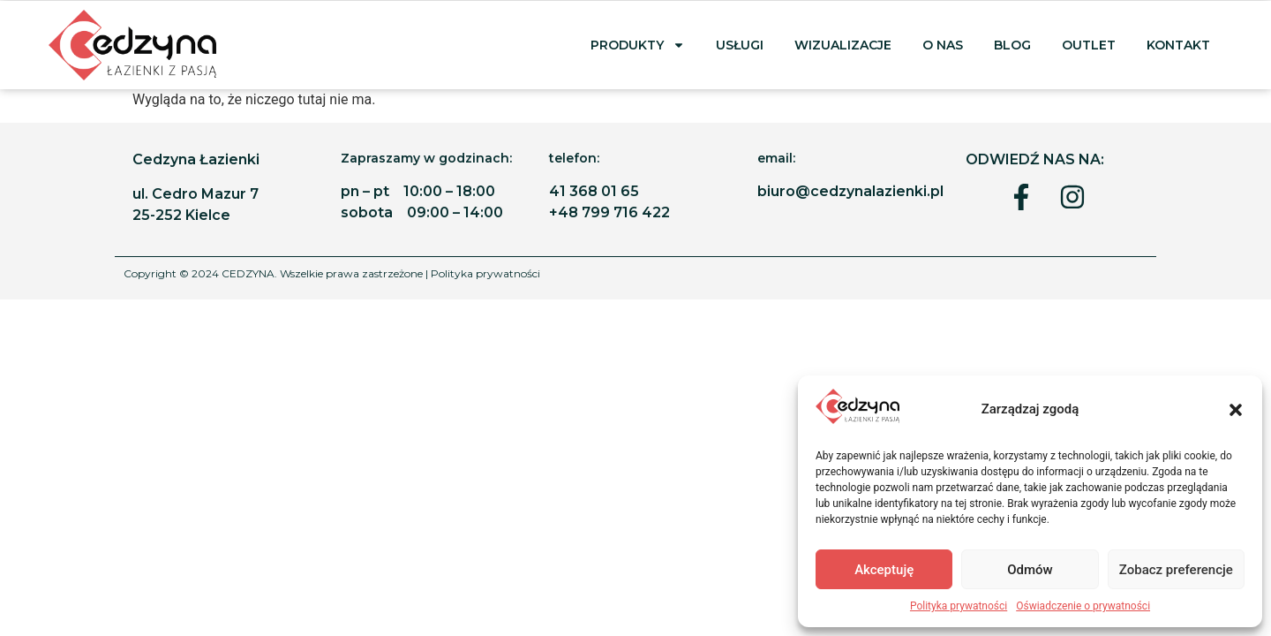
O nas (942, 45)
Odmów (1030, 570)
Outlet (1089, 45)
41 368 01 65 (594, 191)
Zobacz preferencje (1176, 570)
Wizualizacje (842, 45)
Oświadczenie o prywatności (1083, 606)
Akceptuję (884, 570)
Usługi (739, 45)
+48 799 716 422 (609, 212)
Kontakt (1180, 45)
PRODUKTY (637, 45)
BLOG (1012, 45)
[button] (1236, 410)
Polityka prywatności (958, 606)
